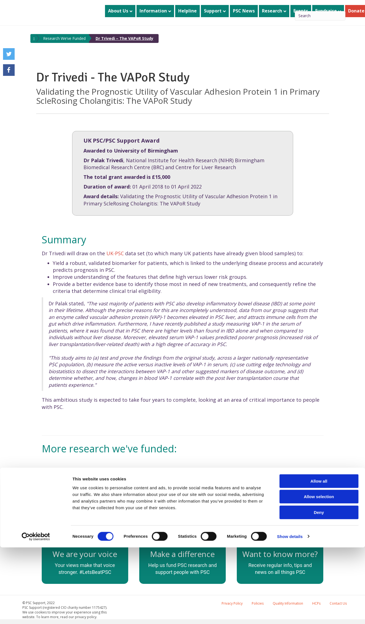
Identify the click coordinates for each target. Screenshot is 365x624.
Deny (319, 589)
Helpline (187, 11)
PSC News (244, 11)
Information (153, 11)
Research (272, 11)
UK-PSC (115, 253)
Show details (290, 613)
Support (213, 11)
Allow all (319, 557)
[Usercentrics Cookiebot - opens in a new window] (36, 613)
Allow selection (319, 573)
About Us (118, 11)
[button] (47, 483)
